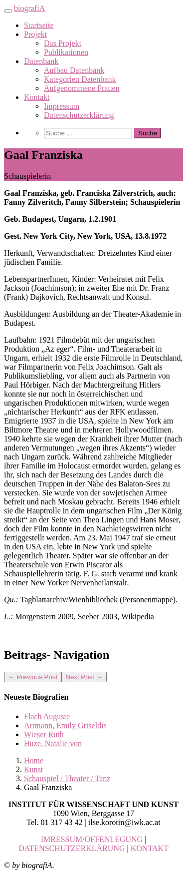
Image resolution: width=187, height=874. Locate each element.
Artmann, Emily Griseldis (65, 725)
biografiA (29, 8)
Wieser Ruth (44, 734)
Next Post (84, 677)
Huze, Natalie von (53, 743)
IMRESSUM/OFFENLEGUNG (92, 839)
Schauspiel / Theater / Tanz (67, 778)
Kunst (33, 769)
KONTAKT (150, 848)
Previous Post (32, 677)
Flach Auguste (47, 716)
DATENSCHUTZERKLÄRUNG (71, 848)
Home (33, 760)
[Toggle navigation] (8, 10)
